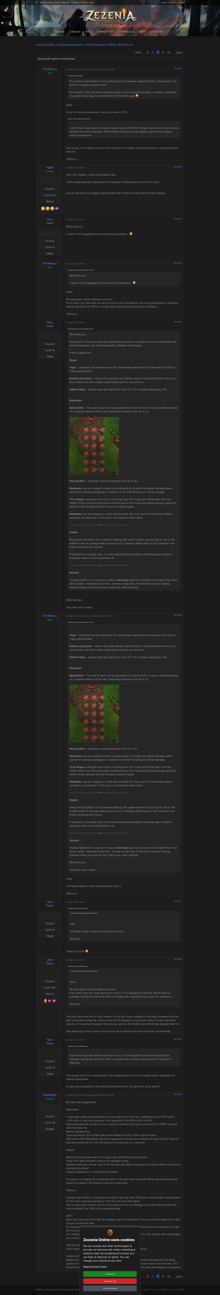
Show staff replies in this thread (56, 59)
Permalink (178, 69)
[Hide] (70, 76)
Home (61, 31)
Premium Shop (87, 3)
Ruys (50, 219)
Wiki (88, 31)
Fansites (75, 3)
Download (126, 31)
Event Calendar (62, 3)
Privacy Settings (177, 1290)
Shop (142, 31)
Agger (49, 167)
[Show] (73, 913)
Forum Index (46, 45)
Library (75, 31)
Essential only (110, 1281)
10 (168, 52)
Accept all (110, 1274)
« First (135, 52)
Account (156, 31)
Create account (177, 2)
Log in (164, 2)
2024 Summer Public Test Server (119, 45)
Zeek (50, 960)
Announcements (75, 45)
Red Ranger (50, 1095)
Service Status (46, 3)
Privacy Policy (142, 1290)
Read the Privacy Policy (95, 1266)
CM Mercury (50, 69)
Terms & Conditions (159, 1290)
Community (105, 31)
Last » (179, 52)
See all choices (110, 1288)
